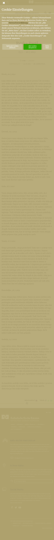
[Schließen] (27, 3)
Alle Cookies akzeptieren (32, 47)
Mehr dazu (47, 47)
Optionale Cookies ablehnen (12, 47)
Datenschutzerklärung (18, 23)
